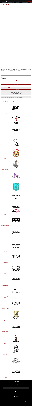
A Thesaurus (5, 147)
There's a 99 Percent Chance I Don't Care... (5, 308)
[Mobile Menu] (1, 1)
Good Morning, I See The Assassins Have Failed (5, 285)
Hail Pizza (5, 158)
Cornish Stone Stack (5, 169)
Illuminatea (5, 365)
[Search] (3, 1)
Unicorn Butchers (5, 180)
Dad (5, 97)
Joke (19, 97)
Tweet (6, 87)
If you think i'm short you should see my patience (5, 331)
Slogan (13, 97)
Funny (11, 97)
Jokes (15, 97)
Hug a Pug (5, 320)
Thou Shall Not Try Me (5, 262)
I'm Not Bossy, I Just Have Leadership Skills (5, 113)
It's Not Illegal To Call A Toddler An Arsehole (5, 377)
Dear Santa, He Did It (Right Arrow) (5, 297)
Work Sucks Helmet (5, 354)
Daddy (7, 97)
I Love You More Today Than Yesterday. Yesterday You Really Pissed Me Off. (5, 226)
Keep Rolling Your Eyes (5, 273)
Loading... (21, 97)
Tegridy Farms (5, 251)
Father (9, 97)
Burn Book (5, 214)
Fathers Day (3, 97)
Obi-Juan (5, 343)
